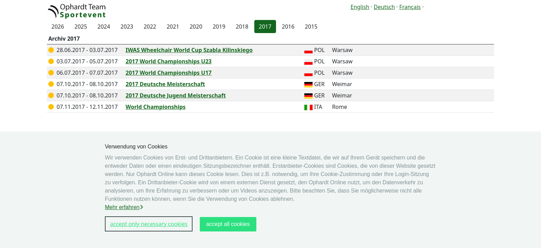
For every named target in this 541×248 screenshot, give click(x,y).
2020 (196, 26)
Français (410, 7)
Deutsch (384, 7)
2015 (311, 26)
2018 (242, 26)
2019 (219, 26)
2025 (81, 26)
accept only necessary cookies (148, 224)
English (360, 7)
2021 (173, 26)
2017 (265, 26)
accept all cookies (227, 224)
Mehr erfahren (124, 207)
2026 (57, 26)
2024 (104, 26)
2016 (288, 26)
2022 (150, 26)
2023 (126, 26)
